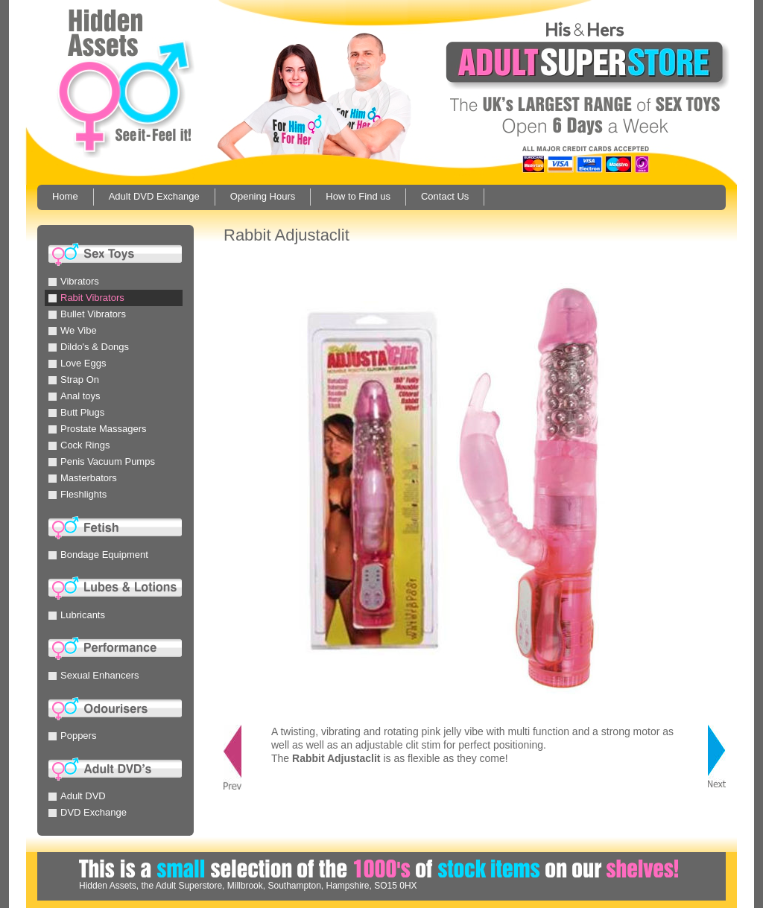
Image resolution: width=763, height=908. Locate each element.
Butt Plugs (76, 412)
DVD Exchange (87, 812)
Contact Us (445, 196)
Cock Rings (79, 445)
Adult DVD (77, 795)
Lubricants (76, 614)
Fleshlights (77, 494)
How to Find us (358, 196)
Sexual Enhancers (93, 675)
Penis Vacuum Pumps (101, 461)
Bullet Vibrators (87, 314)
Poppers (72, 735)
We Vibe (72, 330)
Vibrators (73, 281)
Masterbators (82, 477)
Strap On (73, 379)
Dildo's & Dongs (88, 346)
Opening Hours (262, 196)
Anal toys (74, 395)
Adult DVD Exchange (154, 196)
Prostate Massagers (97, 428)
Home (65, 196)
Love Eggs (77, 363)
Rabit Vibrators (86, 297)
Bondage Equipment (98, 554)
